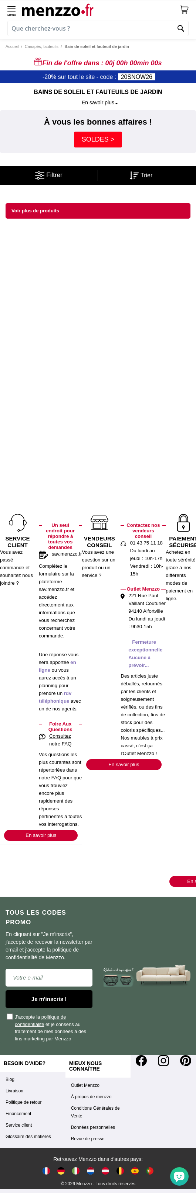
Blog (10, 1079)
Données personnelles (93, 1127)
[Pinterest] (185, 1060)
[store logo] (100, 9)
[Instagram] (163, 1060)
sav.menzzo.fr (67, 554)
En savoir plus (41, 835)
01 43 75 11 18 (146, 543)
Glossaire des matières (28, 1136)
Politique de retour (23, 1102)
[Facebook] (141, 1060)
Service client (19, 1125)
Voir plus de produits (35, 210)
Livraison (14, 1090)
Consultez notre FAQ (60, 740)
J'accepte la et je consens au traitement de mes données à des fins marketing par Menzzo (46, 1027)
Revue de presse (88, 1138)
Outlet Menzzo (85, 1085)
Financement (18, 1113)
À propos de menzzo (91, 1096)
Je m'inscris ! (49, 999)
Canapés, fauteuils (41, 46)
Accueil (12, 46)
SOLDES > (98, 139)
